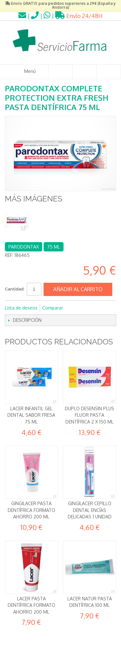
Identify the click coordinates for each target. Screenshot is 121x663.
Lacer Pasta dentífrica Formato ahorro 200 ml (31, 605)
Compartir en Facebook (76, 308)
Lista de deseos (21, 308)
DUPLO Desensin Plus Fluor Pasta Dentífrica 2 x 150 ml (89, 415)
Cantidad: (15, 289)
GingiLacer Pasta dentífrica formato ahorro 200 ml (31, 510)
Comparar (52, 308)
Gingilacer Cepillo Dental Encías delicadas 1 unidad (90, 510)
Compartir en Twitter (89, 308)
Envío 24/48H (79, 15)
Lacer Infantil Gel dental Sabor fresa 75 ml (31, 415)
